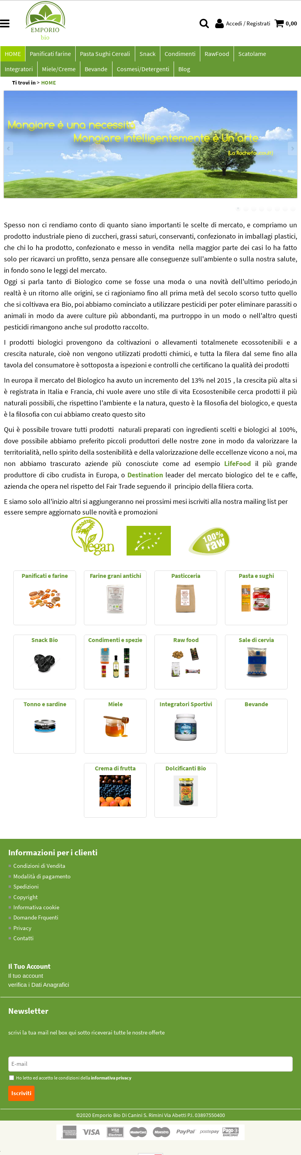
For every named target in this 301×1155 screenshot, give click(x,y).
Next (292, 152)
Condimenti (176, 54)
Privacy (22, 931)
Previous (9, 152)
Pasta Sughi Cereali (103, 54)
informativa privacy (111, 1082)
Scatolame (247, 54)
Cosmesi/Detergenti (103, 72)
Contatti (23, 942)
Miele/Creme (21, 72)
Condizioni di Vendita (39, 869)
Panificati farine (49, 54)
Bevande (57, 72)
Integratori (283, 54)
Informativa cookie (36, 910)
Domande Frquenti (35, 921)
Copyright (25, 900)
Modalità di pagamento (42, 879)
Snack (144, 54)
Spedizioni (26, 890)
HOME (12, 54)
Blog (144, 72)
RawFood (212, 54)
